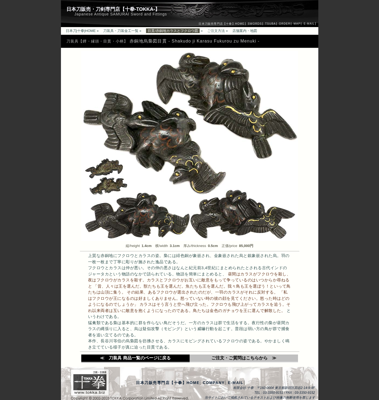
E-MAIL (309, 23)
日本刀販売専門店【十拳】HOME (221, 23)
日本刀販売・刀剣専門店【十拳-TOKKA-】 (113, 9)
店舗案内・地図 (244, 31)
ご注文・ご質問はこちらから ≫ (243, 358)
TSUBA (270, 23)
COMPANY (214, 383)
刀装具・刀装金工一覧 (120, 31)
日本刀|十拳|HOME (81, 31)
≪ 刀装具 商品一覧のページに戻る (135, 358)
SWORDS (255, 23)
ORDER (284, 23)
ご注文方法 (216, 31)
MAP (297, 23)
